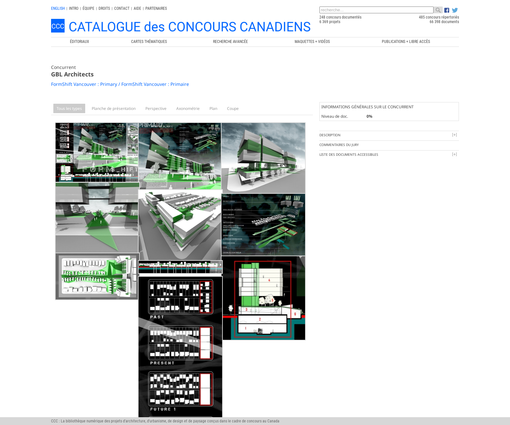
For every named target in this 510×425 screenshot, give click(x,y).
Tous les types (69, 108)
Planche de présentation (114, 108)
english (58, 8)
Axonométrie (188, 108)
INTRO (73, 8)
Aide (137, 8)
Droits (104, 8)
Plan (213, 108)
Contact (121, 8)
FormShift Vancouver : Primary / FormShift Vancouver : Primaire (120, 84)
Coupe (233, 108)
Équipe (88, 8)
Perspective (156, 108)
